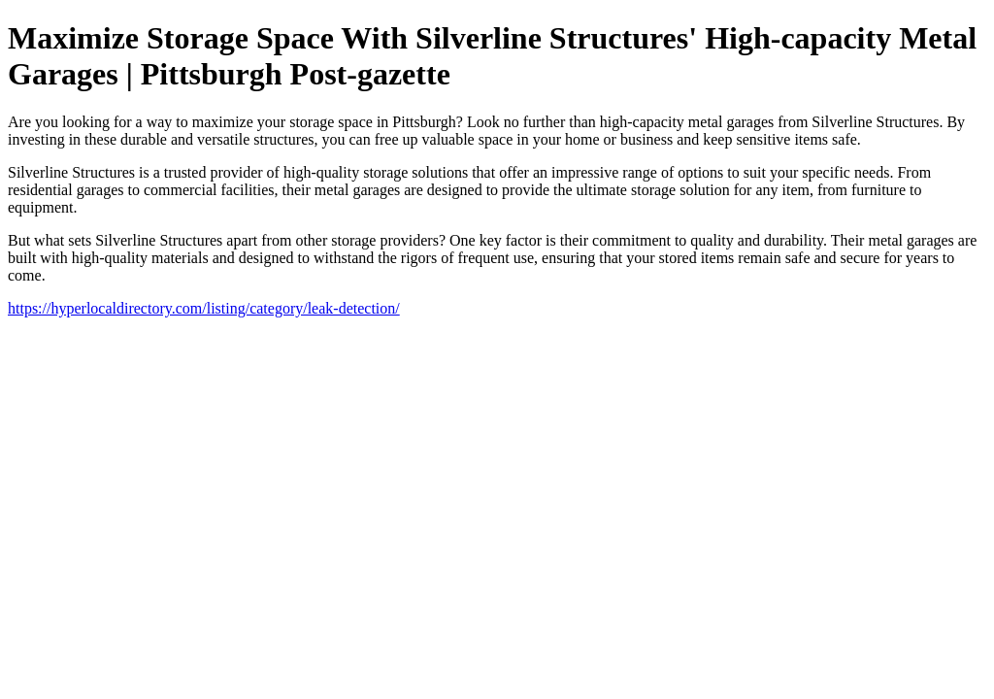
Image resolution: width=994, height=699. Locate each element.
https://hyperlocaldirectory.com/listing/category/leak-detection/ (204, 308)
